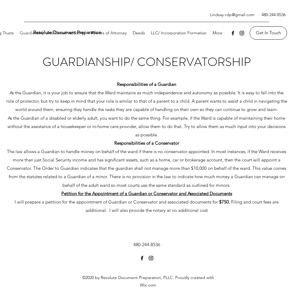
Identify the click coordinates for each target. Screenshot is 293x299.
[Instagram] (242, 33)
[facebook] (233, 33)
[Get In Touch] (268, 33)
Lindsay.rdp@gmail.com (232, 14)
